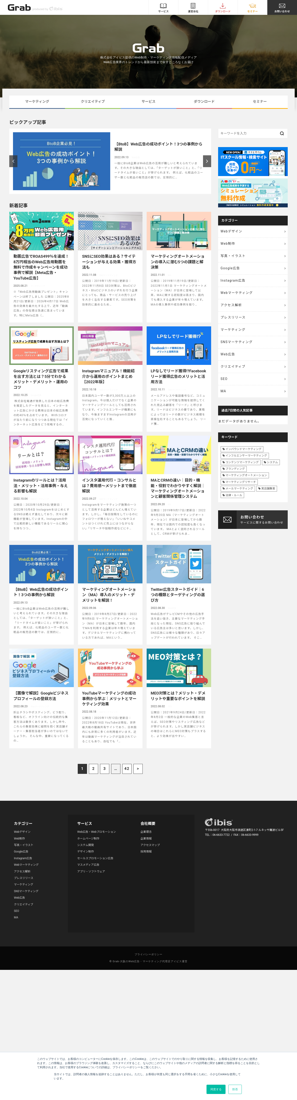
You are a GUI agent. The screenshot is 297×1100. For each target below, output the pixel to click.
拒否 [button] (235, 1089)
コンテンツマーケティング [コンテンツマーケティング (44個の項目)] (242, 462)
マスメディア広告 (88, 864)
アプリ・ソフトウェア (91, 871)
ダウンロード (204, 102)
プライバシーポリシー (149, 954)
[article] (110, 161)
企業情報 (146, 838)
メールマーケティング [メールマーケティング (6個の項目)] (239, 488)
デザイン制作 (85, 851)
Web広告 (228, 354)
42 (126, 768)
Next (207, 161)
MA (223, 391)
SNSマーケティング (237, 342)
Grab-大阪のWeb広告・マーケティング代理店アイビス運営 (150, 961)
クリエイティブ (93, 102)
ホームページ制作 (88, 838)
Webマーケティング (237, 293)
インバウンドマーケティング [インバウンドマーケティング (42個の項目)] (243, 449)
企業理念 (146, 831)
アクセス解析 (231, 305)
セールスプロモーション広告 (95, 858)
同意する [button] (216, 1089)
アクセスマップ (150, 845)
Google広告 (230, 268)
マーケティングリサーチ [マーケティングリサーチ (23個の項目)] (241, 482)
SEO (224, 379)
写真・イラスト (233, 256)
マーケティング (37, 102)
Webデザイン (231, 231)
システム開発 (85, 845)
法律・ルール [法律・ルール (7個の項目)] (234, 495)
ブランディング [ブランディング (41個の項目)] (235, 468)
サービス (148, 102)
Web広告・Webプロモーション (96, 831)
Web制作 (228, 243)
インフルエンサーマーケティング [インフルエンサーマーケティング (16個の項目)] (246, 455)
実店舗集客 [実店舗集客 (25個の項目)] (268, 488)
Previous (13, 161)
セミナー (260, 102)
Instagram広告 (233, 280)
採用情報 (146, 851)
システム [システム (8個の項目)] (272, 462)
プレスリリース (233, 317)
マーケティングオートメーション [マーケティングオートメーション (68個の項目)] (246, 475)
